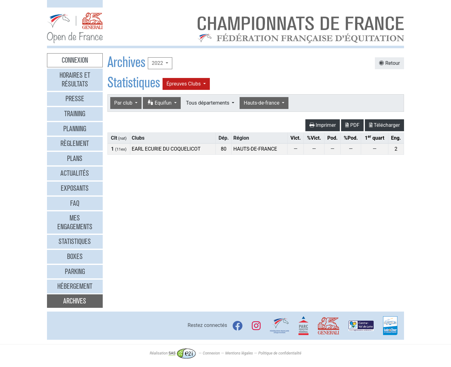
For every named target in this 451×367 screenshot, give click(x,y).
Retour (389, 63)
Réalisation (173, 353)
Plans (74, 158)
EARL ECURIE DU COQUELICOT (166, 149)
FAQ (74, 203)
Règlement (74, 143)
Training (74, 113)
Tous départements (208, 103)
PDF (352, 125)
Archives (74, 301)
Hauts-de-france (262, 103)
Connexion (75, 60)
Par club (124, 103)
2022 (158, 63)
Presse (74, 98)
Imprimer (322, 125)
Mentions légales (239, 353)
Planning (74, 128)
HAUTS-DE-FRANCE (255, 149)
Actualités (74, 173)
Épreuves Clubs (184, 84)
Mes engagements (74, 222)
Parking (75, 271)
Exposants (75, 188)
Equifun (160, 102)
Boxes (75, 256)
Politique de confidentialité (279, 353)
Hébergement (74, 286)
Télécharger (384, 125)
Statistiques (75, 241)
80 (223, 149)
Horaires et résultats (75, 79)
